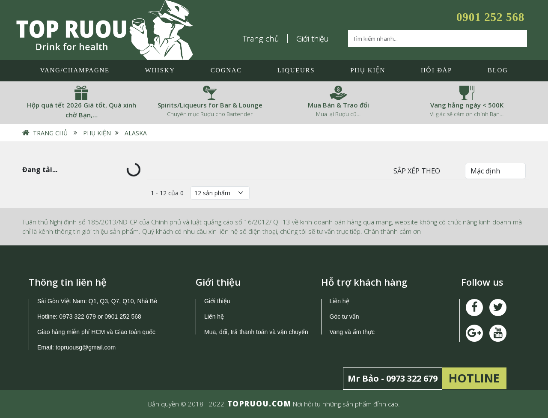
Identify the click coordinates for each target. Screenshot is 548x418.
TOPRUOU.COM (259, 404)
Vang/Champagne (74, 70)
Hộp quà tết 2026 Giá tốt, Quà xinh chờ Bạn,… (81, 110)
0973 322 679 (77, 316)
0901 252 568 (490, 17)
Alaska (136, 133)
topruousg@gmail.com (86, 347)
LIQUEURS (296, 70)
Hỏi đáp (436, 70)
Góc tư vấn (344, 316)
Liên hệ (214, 316)
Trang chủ (261, 38)
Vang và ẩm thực (352, 331)
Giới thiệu (312, 38)
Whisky (160, 70)
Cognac (226, 70)
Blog (498, 70)
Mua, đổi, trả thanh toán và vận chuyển (256, 331)
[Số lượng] (220, 193)
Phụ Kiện (367, 70)
